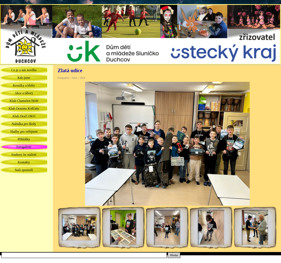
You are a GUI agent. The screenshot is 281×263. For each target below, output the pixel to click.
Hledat (174, 255)
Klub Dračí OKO (24, 116)
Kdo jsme (24, 78)
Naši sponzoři (24, 170)
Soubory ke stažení (23, 154)
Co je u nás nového (23, 70)
